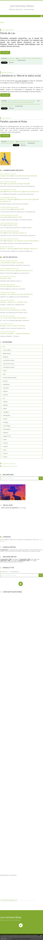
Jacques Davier (5, 209)
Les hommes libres (21, 5)
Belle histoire (7, 353)
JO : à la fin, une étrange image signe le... (13, 318)
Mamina (5, 405)
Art (4, 346)
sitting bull (36, 141)
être (37, 58)
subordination (5, 104)
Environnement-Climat (9, 377)
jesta (9, 60)
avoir (27, 141)
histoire (37, 104)
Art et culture (7, 350)
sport (4, 450)
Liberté (5, 402)
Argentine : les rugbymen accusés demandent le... (23, 241)
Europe (5, 381)
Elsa (4, 374)
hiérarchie (31, 102)
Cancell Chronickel (8, 360)
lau (20, 58)
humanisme (31, 104)
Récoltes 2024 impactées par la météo (13, 310)
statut (20, 102)
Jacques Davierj (5, 176)
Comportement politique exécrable (25, 176)
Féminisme (6, 384)
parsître (23, 141)
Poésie (5, 419)
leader (16, 143)
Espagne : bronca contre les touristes (12, 326)
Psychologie (6, 426)
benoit (6, 60)
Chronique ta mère (8, 367)
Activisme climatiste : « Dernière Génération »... (15, 333)
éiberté (21, 104)
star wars (11, 143)
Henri (2, 183)
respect (16, 102)
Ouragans (6, 412)
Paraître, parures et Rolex (13, 121)
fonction (24, 102)
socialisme (10, 102)
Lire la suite (5, 52)
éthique (10, 106)
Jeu (4, 398)
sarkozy (3, 143)
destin (13, 60)
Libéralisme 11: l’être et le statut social (20, 75)
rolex (31, 141)
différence (12, 104)
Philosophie (6, 415)
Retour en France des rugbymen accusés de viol (23, 191)
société (5, 446)
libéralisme (4, 102)
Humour (5, 395)
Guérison (6, 388)
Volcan (5, 457)
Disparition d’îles (18, 209)
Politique (5, 422)
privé (2, 106)
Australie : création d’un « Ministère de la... (14, 302)
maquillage (22, 143)
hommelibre (4, 217)
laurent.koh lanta (26, 58)
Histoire (5, 391)
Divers (5, 371)
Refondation (7, 429)
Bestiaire (5, 357)
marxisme (25, 104)
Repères (5, 433)
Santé (5, 439)
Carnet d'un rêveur (8, 364)
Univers (5, 453)
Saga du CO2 (7, 436)
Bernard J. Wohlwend (7, 199)
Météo (5, 408)
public (6, 106)
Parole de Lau (7, 33)
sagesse (34, 58)
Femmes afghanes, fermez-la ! (17, 233)
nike (7, 143)
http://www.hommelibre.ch (9, 900)
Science (5, 443)
